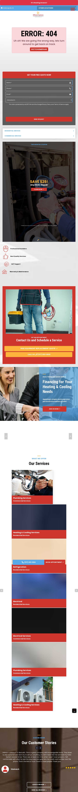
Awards (42, 759)
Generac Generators (18, 775)
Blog (41, 762)
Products (15, 769)
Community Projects (46, 765)
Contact (42, 775)
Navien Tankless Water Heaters (22, 778)
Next (70, 436)
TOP (74, 733)
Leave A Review (39, 612)
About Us (43, 756)
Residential (15, 759)
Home (14, 756)
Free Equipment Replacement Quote (39, 348)
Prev (6, 436)
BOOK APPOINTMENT (54, 403)
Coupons (43, 769)
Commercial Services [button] (39, 136)
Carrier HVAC (16, 772)
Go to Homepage (39, 49)
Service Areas (16, 765)
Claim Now (39, 189)
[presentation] (17, 109)
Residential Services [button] (39, 131)
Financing (43, 772)
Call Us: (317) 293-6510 (39, 354)
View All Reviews (39, 618)
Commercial (16, 762)
